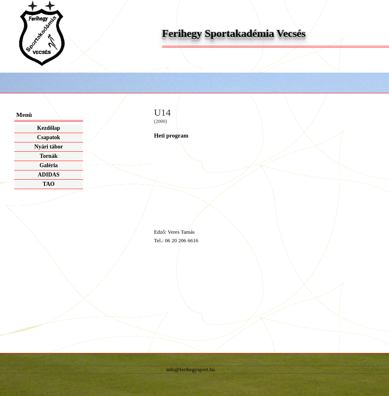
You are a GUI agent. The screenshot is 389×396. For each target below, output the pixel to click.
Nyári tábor (48, 147)
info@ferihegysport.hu (190, 369)
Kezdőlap (48, 128)
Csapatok (48, 137)
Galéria (48, 165)
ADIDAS (49, 175)
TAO (48, 184)
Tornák (49, 156)
